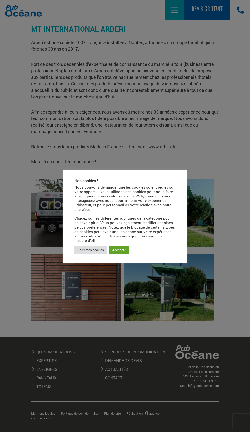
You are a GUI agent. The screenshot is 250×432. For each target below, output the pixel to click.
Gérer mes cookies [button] (90, 250)
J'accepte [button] (119, 250)
